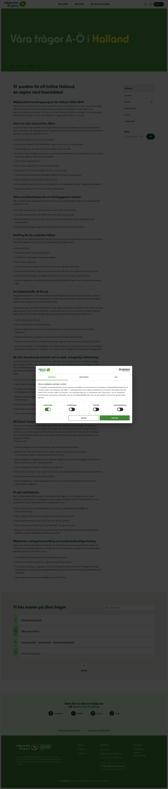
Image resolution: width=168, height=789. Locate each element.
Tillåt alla (114, 418)
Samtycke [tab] (52, 377)
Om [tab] (116, 377)
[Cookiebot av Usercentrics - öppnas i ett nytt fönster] (120, 370)
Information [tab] (84, 377)
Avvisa (83, 418)
